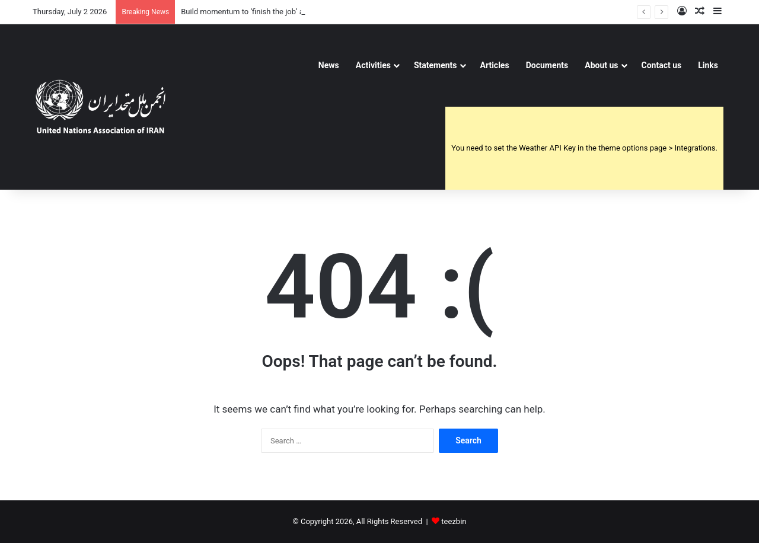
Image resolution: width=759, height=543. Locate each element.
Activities (373, 65)
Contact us (662, 65)
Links (708, 65)
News (328, 65)
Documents (547, 65)
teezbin (453, 521)
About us (601, 65)
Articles (494, 65)
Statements (435, 65)
